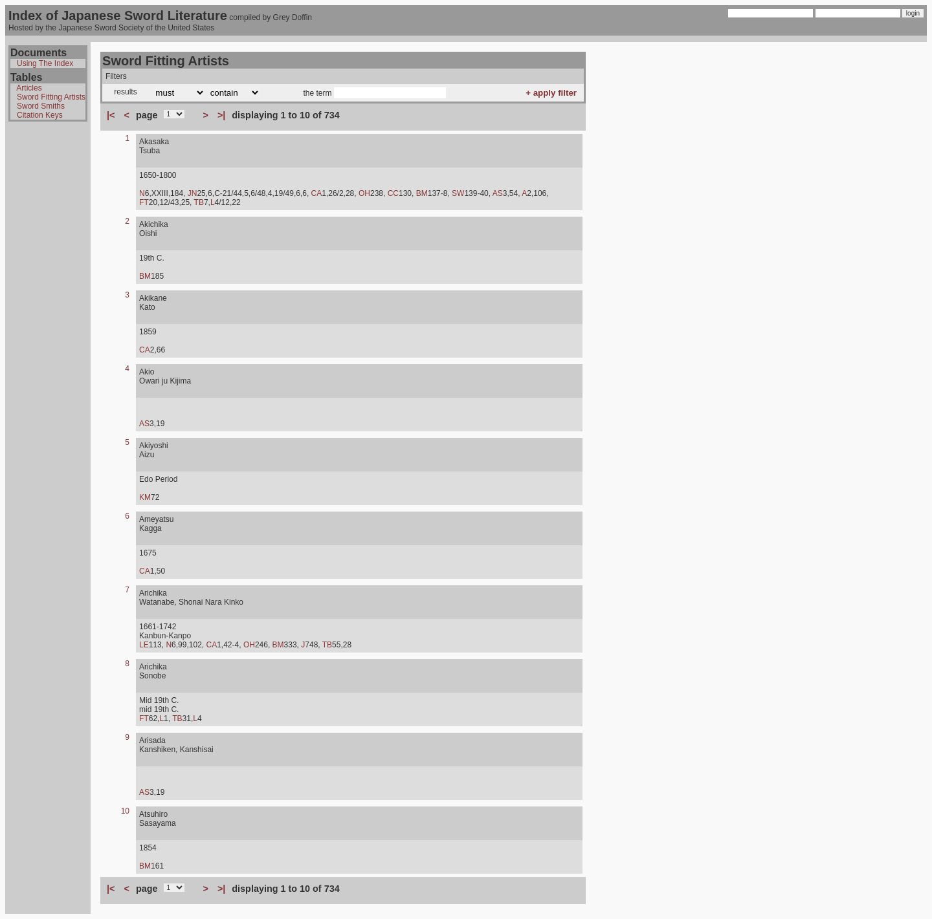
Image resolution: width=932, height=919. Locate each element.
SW (458, 193)
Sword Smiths (41, 106)
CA (316, 193)
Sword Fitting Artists (51, 97)
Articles (28, 87)
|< (111, 115)
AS (498, 193)
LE (144, 644)
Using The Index (45, 63)
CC (393, 193)
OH (364, 193)
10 (125, 811)
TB (199, 202)
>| (221, 115)
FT (144, 202)
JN (192, 193)
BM (422, 193)
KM (145, 497)
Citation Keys (40, 115)
